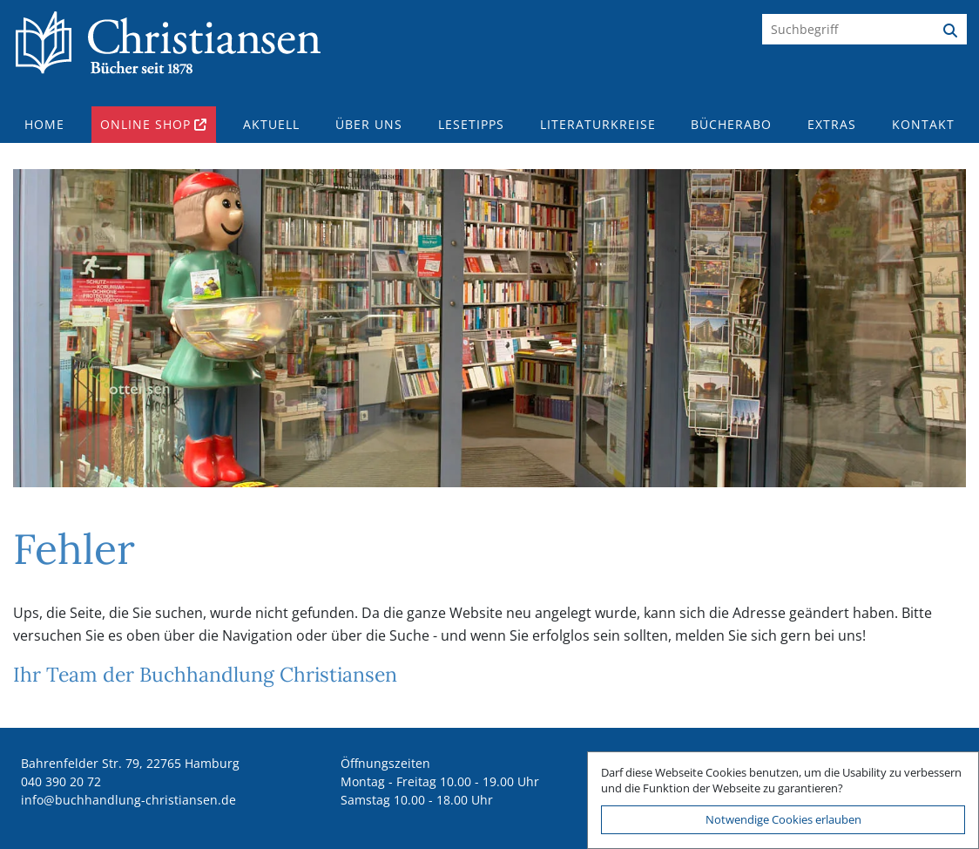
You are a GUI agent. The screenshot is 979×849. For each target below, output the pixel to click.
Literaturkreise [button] (598, 124)
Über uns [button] (368, 124)
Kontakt (923, 124)
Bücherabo (731, 124)
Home (44, 124)
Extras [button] (831, 124)
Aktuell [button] (271, 124)
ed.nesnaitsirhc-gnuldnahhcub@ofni (128, 799)
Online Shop (145, 124)
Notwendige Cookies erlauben (783, 819)
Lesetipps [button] (471, 124)
